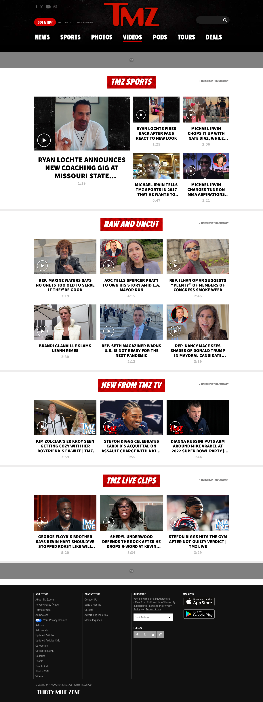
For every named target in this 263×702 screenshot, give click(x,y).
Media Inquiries (93, 620)
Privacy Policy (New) (47, 604)
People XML (42, 666)
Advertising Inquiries (96, 614)
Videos (132, 37)
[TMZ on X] (41, 7)
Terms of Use (43, 609)
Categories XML (44, 650)
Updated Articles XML (47, 640)
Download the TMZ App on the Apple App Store (199, 601)
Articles (39, 625)
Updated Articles (44, 635)
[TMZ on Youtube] (48, 6)
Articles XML (42, 630)
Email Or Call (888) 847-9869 (75, 22)
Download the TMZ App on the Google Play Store (199, 614)
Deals (214, 37)
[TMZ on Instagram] (55, 7)
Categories (41, 645)
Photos (101, 37)
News (42, 37)
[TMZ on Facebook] (36, 7)
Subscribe (169, 617)
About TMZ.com (44, 599)
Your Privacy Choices (51, 620)
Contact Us (91, 599)
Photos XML (42, 671)
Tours (186, 37)
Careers (89, 609)
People (39, 661)
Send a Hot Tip (93, 604)
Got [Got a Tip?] (45, 22)
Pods (160, 37)
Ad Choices (41, 614)
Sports (70, 37)
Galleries (40, 655)
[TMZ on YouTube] (153, 634)
